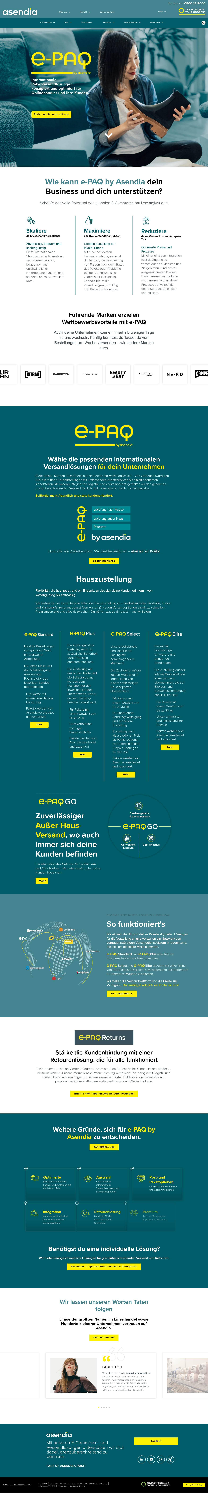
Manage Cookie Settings (194, 1485)
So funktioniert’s (104, 561)
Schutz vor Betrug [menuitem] (77, 1486)
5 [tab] (109, 1407)
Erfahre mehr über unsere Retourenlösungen (104, 1093)
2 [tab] (101, 1407)
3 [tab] (104, 1407)
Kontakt (156, 1441)
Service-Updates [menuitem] (107, 12)
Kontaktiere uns (104, 1147)
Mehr (39, 724)
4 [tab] (106, 1407)
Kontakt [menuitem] (83, 12)
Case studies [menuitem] (86, 22)
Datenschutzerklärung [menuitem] (98, 1483)
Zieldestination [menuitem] (130, 22)
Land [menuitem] (160, 11)
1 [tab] (98, 1407)
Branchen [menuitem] (107, 22)
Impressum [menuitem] (43, 1483)
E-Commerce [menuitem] (46, 22)
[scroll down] (108, 136)
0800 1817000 (194, 3)
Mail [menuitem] (66, 22)
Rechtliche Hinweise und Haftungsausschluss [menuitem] (68, 1483)
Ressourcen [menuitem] (155, 22)
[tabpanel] (101, 1375)
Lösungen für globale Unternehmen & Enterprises (104, 1266)
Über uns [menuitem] (63, 12)
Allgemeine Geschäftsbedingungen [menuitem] (53, 1486)
